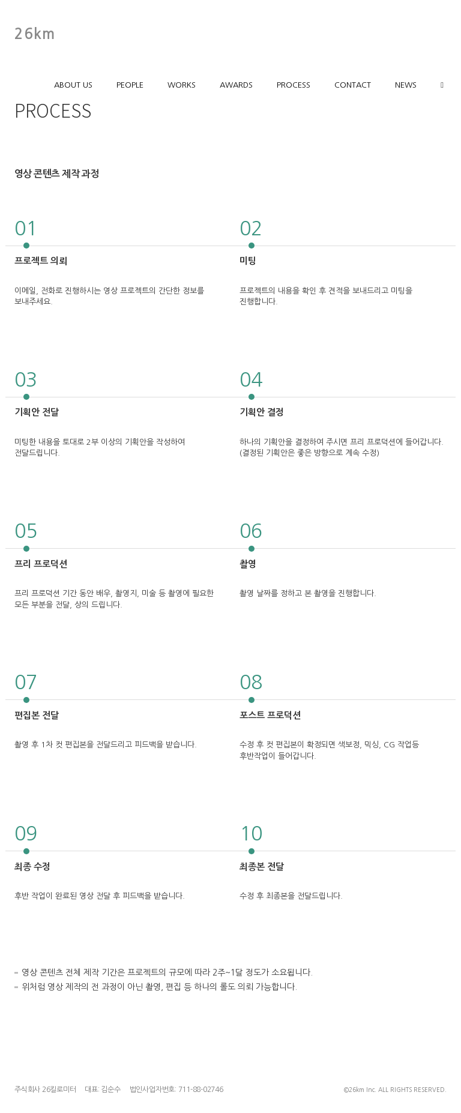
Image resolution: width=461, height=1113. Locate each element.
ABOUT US (73, 85)
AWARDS (236, 85)
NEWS (406, 85)
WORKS (181, 85)
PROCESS (293, 85)
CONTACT (352, 85)
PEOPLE (129, 85)
